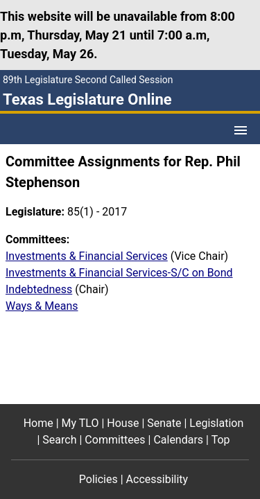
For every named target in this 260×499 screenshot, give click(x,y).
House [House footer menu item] (123, 423)
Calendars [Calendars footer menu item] (178, 439)
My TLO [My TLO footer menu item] (80, 423)
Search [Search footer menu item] (59, 439)
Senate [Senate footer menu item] (164, 423)
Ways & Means (42, 306)
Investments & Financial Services (87, 256)
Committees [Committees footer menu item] (115, 439)
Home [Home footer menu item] (38, 423)
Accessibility (157, 479)
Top (220, 439)
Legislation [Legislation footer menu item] (216, 423)
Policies (98, 479)
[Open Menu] (240, 130)
